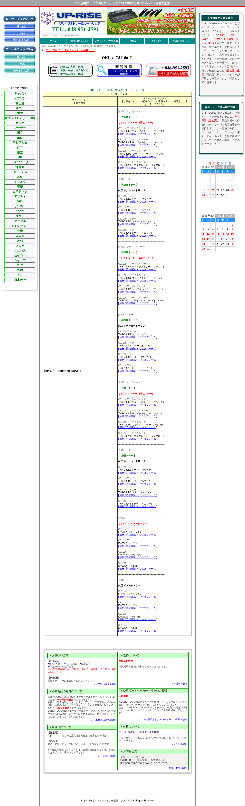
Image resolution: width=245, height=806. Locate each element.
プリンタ (63, 36)
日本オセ (20, 279)
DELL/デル (20, 172)
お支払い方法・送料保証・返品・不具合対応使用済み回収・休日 (74, 70)
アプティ (20, 196)
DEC (20, 201)
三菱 (20, 186)
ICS (19, 275)
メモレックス (20, 226)
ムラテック (20, 191)
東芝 (20, 152)
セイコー (20, 255)
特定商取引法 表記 (79, 40)
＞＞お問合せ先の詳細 (176, 768)
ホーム (53, 40)
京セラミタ (20, 142)
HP (20, 157)
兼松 (20, 230)
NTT (20, 147)
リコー (19, 108)
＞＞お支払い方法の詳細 (104, 684)
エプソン (20, 98)
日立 (20, 132)
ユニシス (20, 250)
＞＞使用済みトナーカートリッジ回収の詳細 (164, 719)
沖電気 (19, 167)
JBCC (20, 211)
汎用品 (21, 33)
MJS (20, 270)
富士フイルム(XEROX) (20, 118)
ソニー (19, 245)
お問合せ (156, 40)
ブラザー (20, 127)
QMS (19, 240)
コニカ (19, 235)
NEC (20, 113)
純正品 (21, 26)
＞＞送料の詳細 (179, 683)
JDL (20, 177)
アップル (20, 221)
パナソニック (20, 162)
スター (19, 216)
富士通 (19, 103)
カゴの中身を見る (181, 40)
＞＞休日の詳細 (179, 744)
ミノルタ (20, 181)
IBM (20, 137)
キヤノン (20, 93)
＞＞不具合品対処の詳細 (104, 720)
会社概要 (132, 40)
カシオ (19, 123)
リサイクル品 (21, 40)
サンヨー (20, 206)
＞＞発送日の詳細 (107, 756)
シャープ (20, 260)
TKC (20, 265)
